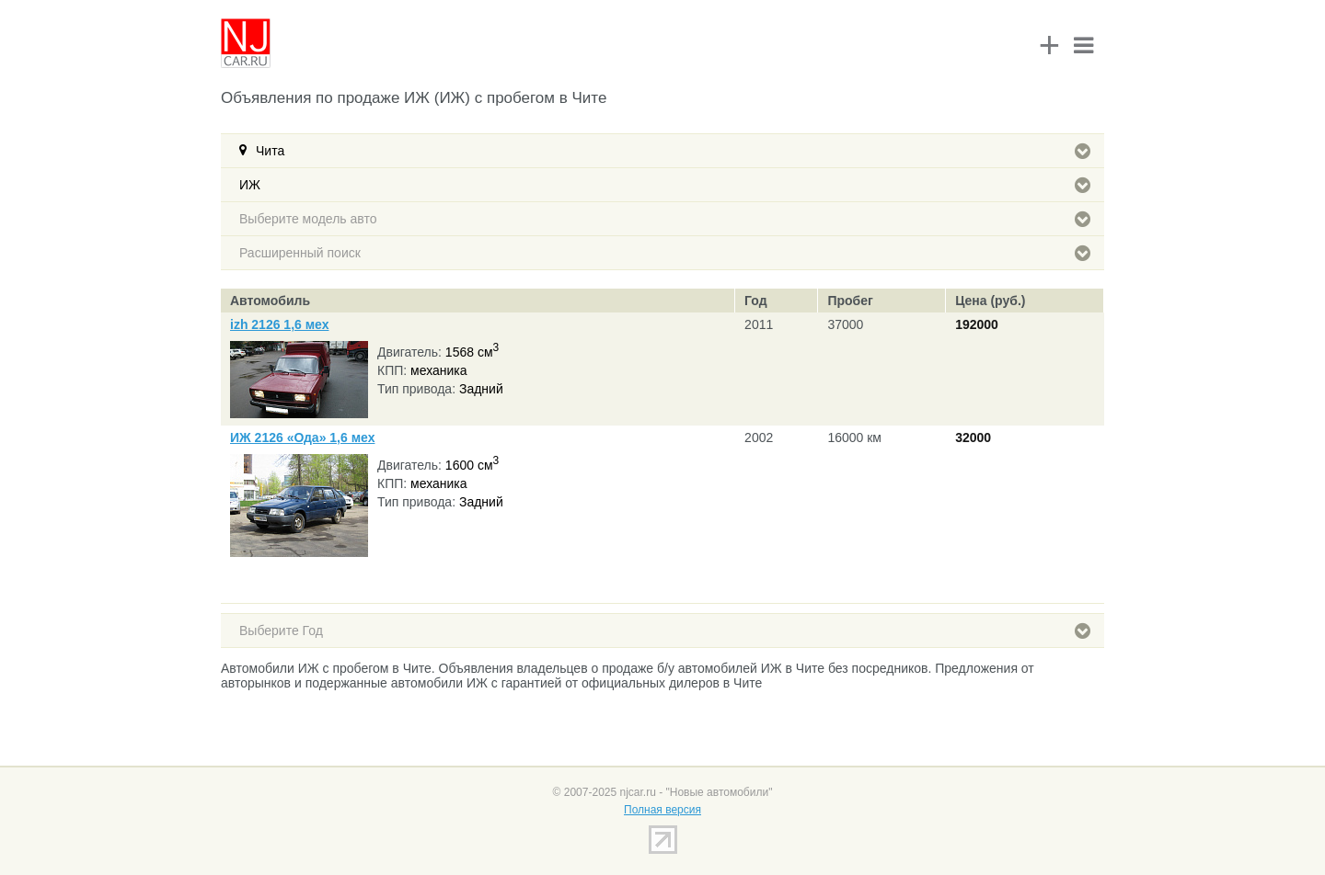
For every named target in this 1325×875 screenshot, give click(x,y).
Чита (673, 151)
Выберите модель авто (664, 219)
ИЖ (664, 185)
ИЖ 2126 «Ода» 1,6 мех (302, 437)
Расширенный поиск (664, 253)
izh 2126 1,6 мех (279, 324)
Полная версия (662, 809)
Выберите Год (664, 630)
